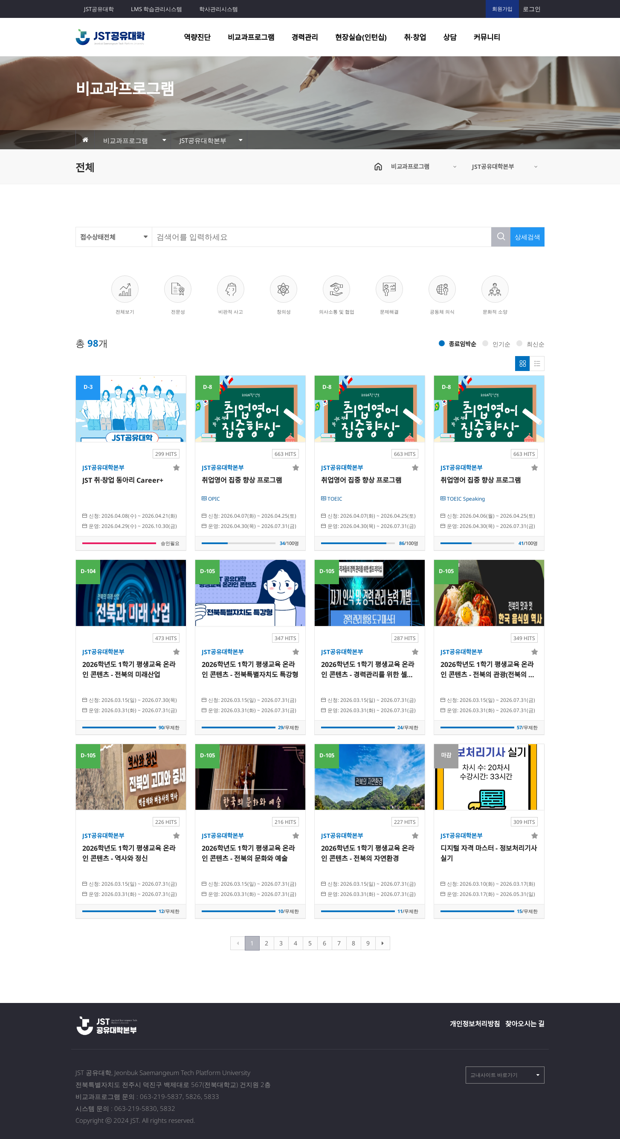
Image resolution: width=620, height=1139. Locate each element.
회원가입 (502, 8)
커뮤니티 (487, 37)
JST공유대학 (99, 9)
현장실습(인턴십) (361, 37)
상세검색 (527, 236)
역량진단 (197, 37)
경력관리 (304, 37)
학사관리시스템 (218, 9)
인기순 (496, 344)
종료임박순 (457, 344)
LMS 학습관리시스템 (156, 9)
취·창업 (415, 37)
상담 (449, 37)
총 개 (91, 343)
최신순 (530, 344)
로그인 (532, 9)
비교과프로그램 (251, 37)
